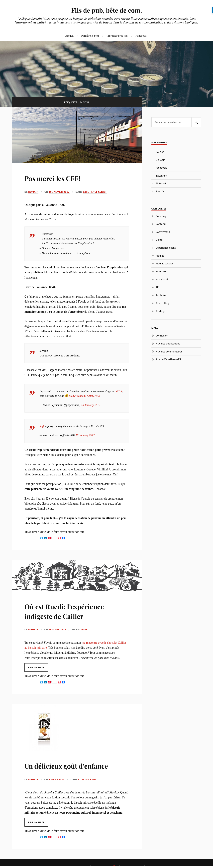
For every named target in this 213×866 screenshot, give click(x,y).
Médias (159, 255)
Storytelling (87, 779)
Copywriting (162, 231)
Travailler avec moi (117, 35)
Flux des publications (167, 343)
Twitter (159, 151)
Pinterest (160, 183)
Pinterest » (141, 35)
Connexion (161, 335)
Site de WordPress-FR (168, 359)
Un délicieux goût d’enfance (70, 765)
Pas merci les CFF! (55, 178)
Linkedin (160, 159)
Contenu (160, 223)
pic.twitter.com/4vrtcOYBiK (84, 395)
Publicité (160, 295)
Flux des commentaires (168, 351)
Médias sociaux (164, 263)
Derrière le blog (90, 35)
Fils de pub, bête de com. (106, 10)
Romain (33, 192)
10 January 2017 (90, 405)
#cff (42, 426)
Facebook (161, 167)
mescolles (161, 271)
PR (157, 287)
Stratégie (160, 311)
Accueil (69, 35)
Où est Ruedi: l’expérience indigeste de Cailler (68, 611)
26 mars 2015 (57, 629)
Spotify (159, 191)
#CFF (119, 391)
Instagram (161, 175)
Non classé (161, 279)
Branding (160, 215)
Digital (84, 629)
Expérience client (95, 192)
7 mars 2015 (57, 779)
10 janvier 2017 (59, 192)
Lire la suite (36, 667)
